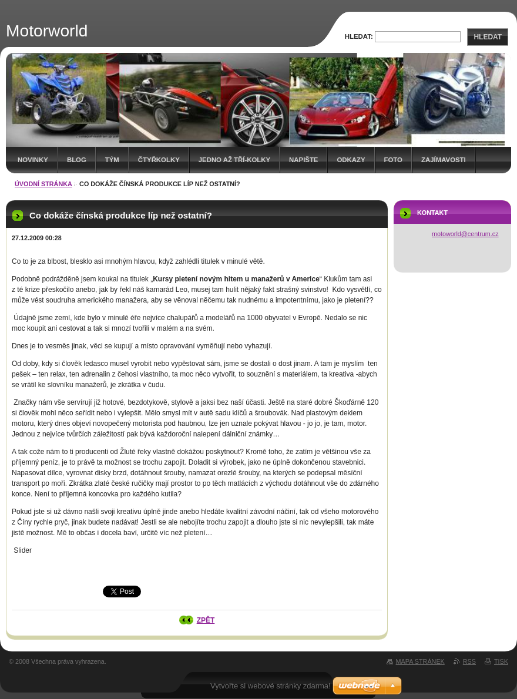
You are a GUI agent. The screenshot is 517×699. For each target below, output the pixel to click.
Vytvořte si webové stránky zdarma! (270, 685)
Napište (303, 159)
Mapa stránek (420, 661)
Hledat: (359, 36)
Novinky (33, 159)
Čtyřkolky (159, 159)
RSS (469, 661)
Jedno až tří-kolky (234, 159)
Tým (112, 159)
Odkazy (351, 159)
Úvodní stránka (43, 183)
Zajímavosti (443, 159)
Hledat (488, 37)
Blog (76, 159)
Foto (393, 159)
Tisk (501, 661)
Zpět (206, 620)
